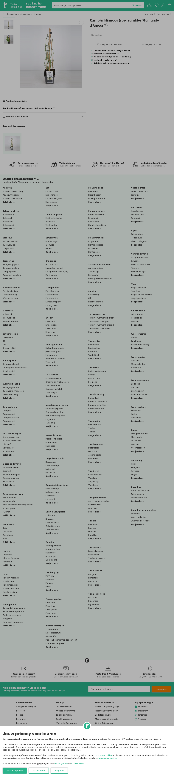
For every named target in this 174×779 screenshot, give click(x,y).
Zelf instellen (39, 770)
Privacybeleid (61, 763)
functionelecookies (107, 758)
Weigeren (59, 770)
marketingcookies (103, 755)
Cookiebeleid (77, 763)
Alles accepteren (15, 770)
